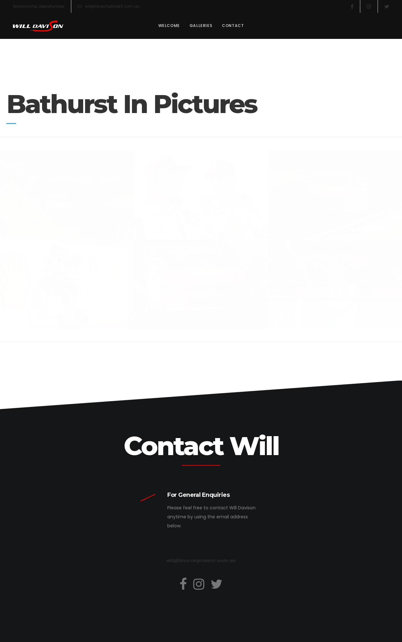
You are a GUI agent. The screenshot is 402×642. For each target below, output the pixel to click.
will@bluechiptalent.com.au (109, 6)
